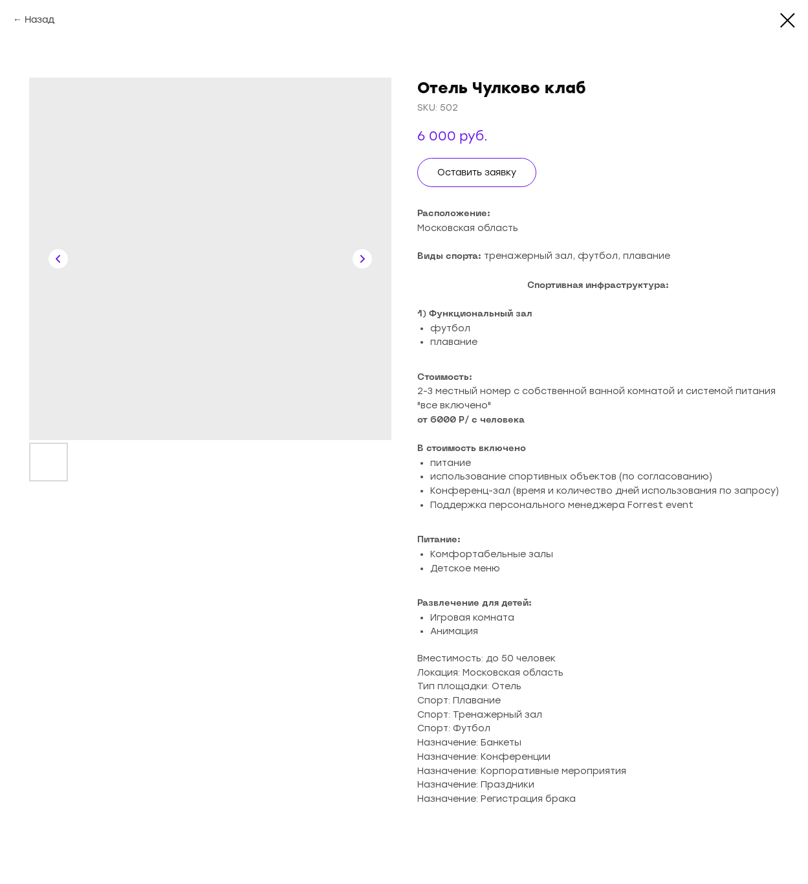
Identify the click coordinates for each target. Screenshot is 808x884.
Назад (39, 19)
